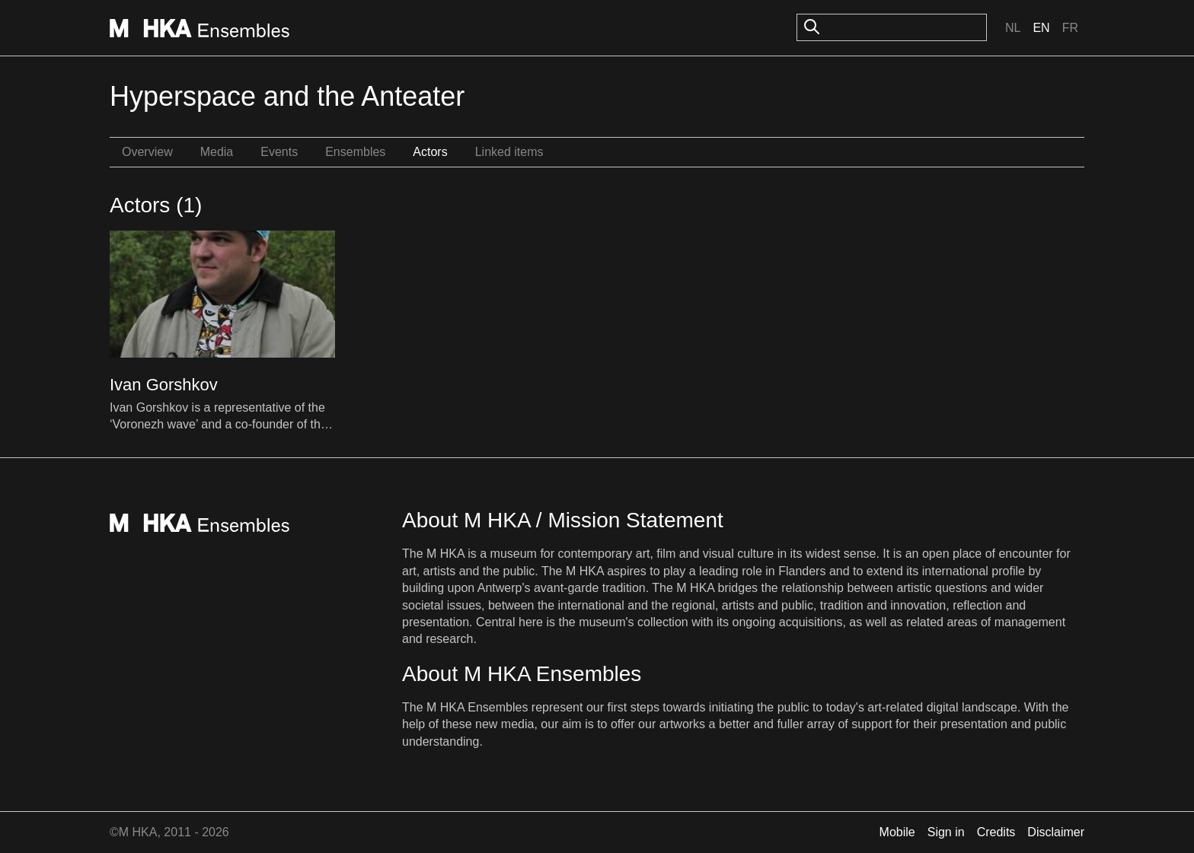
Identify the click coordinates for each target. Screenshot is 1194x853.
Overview (147, 151)
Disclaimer (1055, 832)
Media (217, 151)
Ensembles (355, 151)
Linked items (509, 151)
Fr (1070, 27)
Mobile (897, 832)
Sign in (946, 832)
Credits (996, 832)
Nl (1012, 27)
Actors (430, 151)
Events (279, 151)
